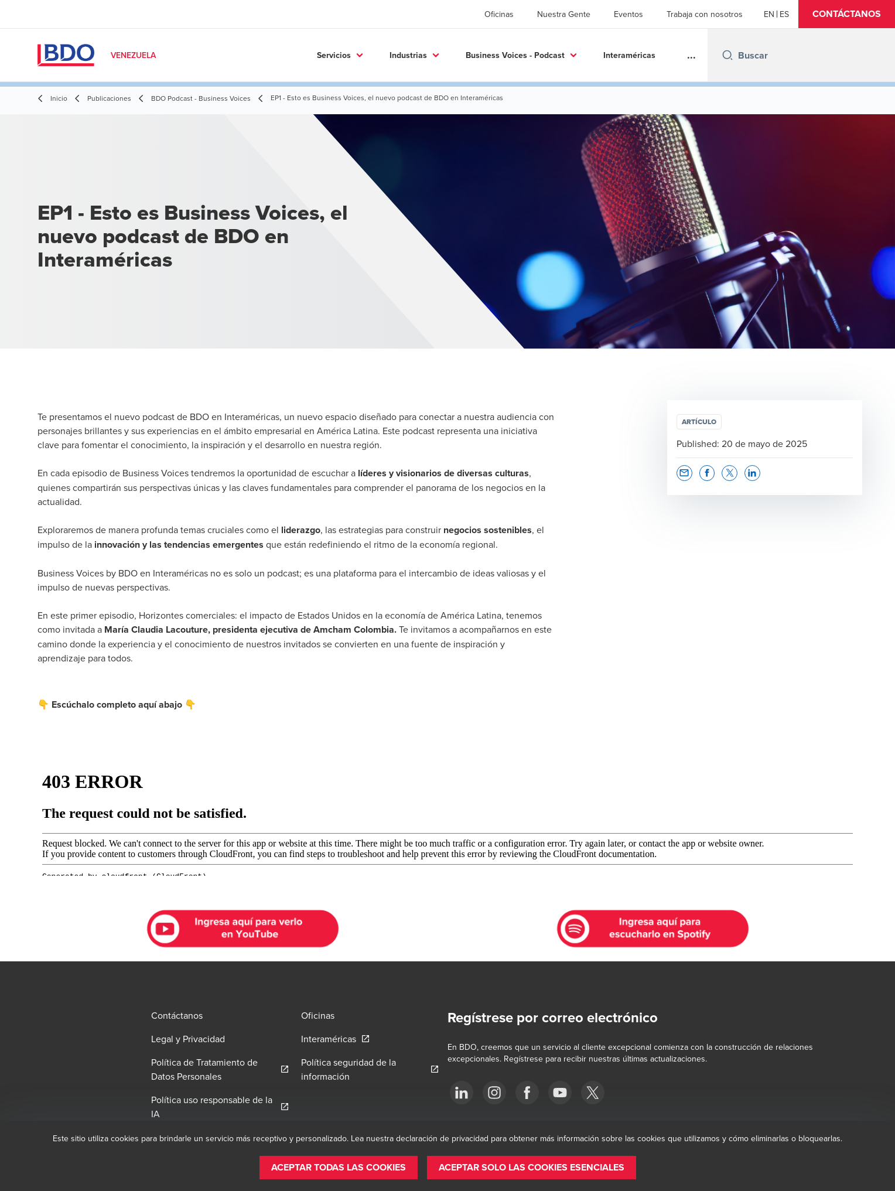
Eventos (628, 14)
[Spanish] (784, 14)
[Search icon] (727, 55)
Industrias (325, 55)
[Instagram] (494, 1093)
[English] (769, 14)
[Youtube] (560, 1093)
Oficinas (499, 14)
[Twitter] (593, 1093)
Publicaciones (629, 55)
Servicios (251, 55)
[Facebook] (527, 1093)
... (691, 55)
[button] (846, 14)
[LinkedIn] (462, 1093)
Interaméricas (546, 55)
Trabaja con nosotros (705, 14)
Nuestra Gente (563, 14)
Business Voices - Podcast (431, 55)
